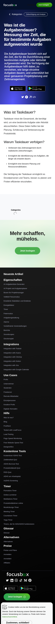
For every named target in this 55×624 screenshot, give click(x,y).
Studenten (7, 388)
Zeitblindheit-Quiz (10, 460)
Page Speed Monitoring (13, 438)
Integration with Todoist (12, 349)
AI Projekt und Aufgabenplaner (15, 288)
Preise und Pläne (10, 550)
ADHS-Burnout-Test (11, 464)
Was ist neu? (9, 418)
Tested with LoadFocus (12, 430)
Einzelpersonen (10, 400)
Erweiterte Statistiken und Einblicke (17, 301)
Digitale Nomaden (10, 409)
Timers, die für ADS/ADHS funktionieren (19, 524)
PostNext (7, 426)
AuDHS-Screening (11, 481)
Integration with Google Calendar (16, 370)
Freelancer (8, 392)
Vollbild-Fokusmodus (12, 297)
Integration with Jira (11, 365)
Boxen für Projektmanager (14, 293)
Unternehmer (9, 384)
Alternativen (8, 542)
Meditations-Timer (10, 499)
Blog (5, 422)
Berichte (7, 330)
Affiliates (7, 563)
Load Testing (8, 434)
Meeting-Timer (9, 512)
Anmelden (31, 5)
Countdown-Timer (10, 516)
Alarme (6, 322)
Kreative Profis (9, 405)
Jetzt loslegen (43, 5)
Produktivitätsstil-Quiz (12, 468)
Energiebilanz (9, 305)
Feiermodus (8, 314)
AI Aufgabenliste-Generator (14, 284)
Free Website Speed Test (13, 443)
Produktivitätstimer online (13, 503)
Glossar (7, 533)
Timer (6, 309)
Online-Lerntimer (10, 495)
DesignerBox (8, 447)
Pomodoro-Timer (10, 491)
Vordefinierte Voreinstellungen (15, 326)
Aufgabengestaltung (11, 318)
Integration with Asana (12, 353)
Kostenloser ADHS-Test (13, 456)
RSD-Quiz (7, 472)
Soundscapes (9, 334)
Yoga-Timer (8, 520)
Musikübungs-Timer (11, 507)
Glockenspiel (8, 339)
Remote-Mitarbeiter (11, 396)
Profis (6, 379)
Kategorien (15, 14)
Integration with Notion (12, 361)
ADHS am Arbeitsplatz (12, 476)
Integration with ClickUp (13, 357)
